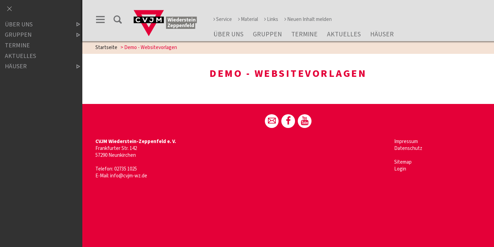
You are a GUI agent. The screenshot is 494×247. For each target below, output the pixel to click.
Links (271, 19)
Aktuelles (344, 34)
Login (400, 169)
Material (248, 19)
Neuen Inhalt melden (308, 19)
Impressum (406, 141)
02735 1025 (125, 169)
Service (222, 19)
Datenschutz (408, 148)
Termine (304, 34)
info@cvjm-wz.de (128, 175)
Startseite (106, 47)
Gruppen (267, 34)
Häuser (382, 34)
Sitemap (403, 162)
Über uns (228, 34)
